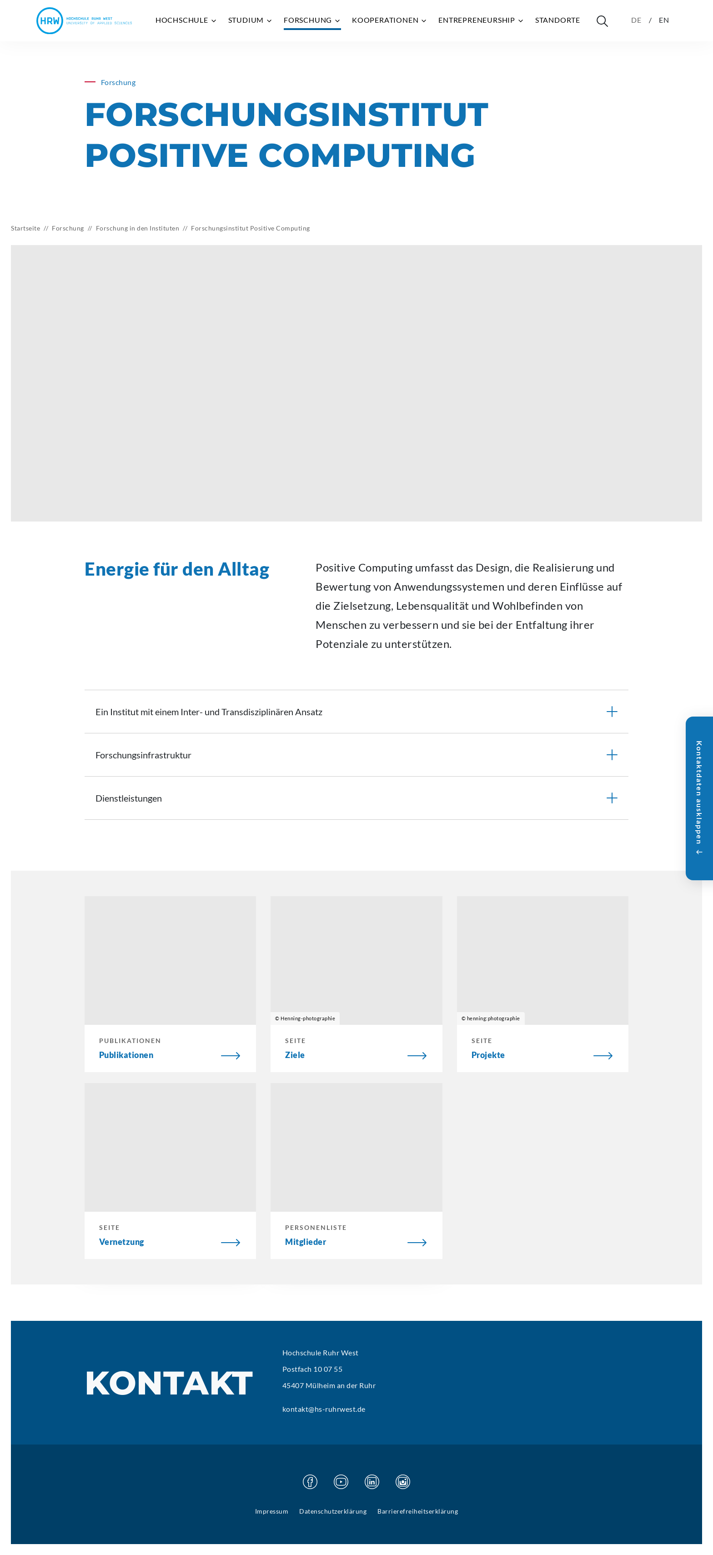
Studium (250, 20)
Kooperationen (389, 20)
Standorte (557, 19)
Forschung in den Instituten (138, 228)
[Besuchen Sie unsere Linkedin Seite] (372, 1482)
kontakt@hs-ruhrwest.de (324, 1409)
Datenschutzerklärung (333, 1511)
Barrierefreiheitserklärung (417, 1511)
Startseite (25, 228)
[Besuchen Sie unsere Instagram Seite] (403, 1482)
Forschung (312, 20)
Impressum (272, 1511)
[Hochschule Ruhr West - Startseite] (84, 20)
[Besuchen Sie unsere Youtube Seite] (341, 1482)
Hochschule (186, 20)
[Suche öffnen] (602, 21)
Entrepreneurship (481, 20)
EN (664, 19)
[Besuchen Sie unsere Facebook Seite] (310, 1482)
